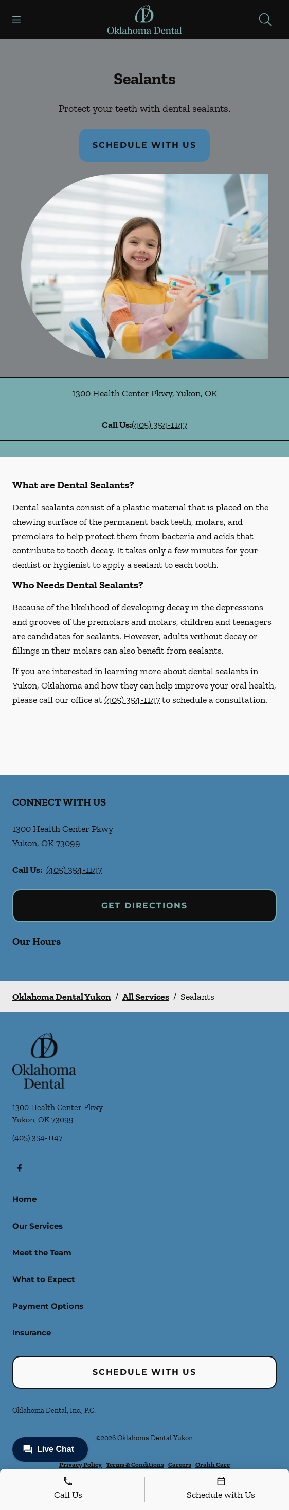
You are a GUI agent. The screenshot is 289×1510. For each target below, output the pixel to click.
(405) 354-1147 (159, 424)
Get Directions (144, 905)
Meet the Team (41, 1252)
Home (24, 1199)
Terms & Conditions (135, 1464)
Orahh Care (212, 1464)
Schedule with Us (144, 145)
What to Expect (43, 1279)
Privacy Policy (80, 1464)
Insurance (31, 1332)
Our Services (37, 1226)
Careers (179, 1464)
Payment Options (47, 1306)
